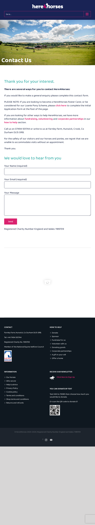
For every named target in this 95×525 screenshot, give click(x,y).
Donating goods (58, 347)
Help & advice (12, 384)
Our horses (11, 377)
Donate (55, 332)
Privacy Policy (12, 388)
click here (60, 106)
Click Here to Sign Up (66, 377)
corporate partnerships (71, 119)
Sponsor (55, 336)
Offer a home (57, 358)
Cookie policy (11, 391)
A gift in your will (59, 354)
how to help (10, 122)
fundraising (31, 119)
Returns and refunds (15, 402)
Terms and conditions (15, 395)
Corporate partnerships (61, 351)
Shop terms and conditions (17, 399)
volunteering (45, 119)
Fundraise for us (59, 340)
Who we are (11, 381)
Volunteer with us (59, 343)
